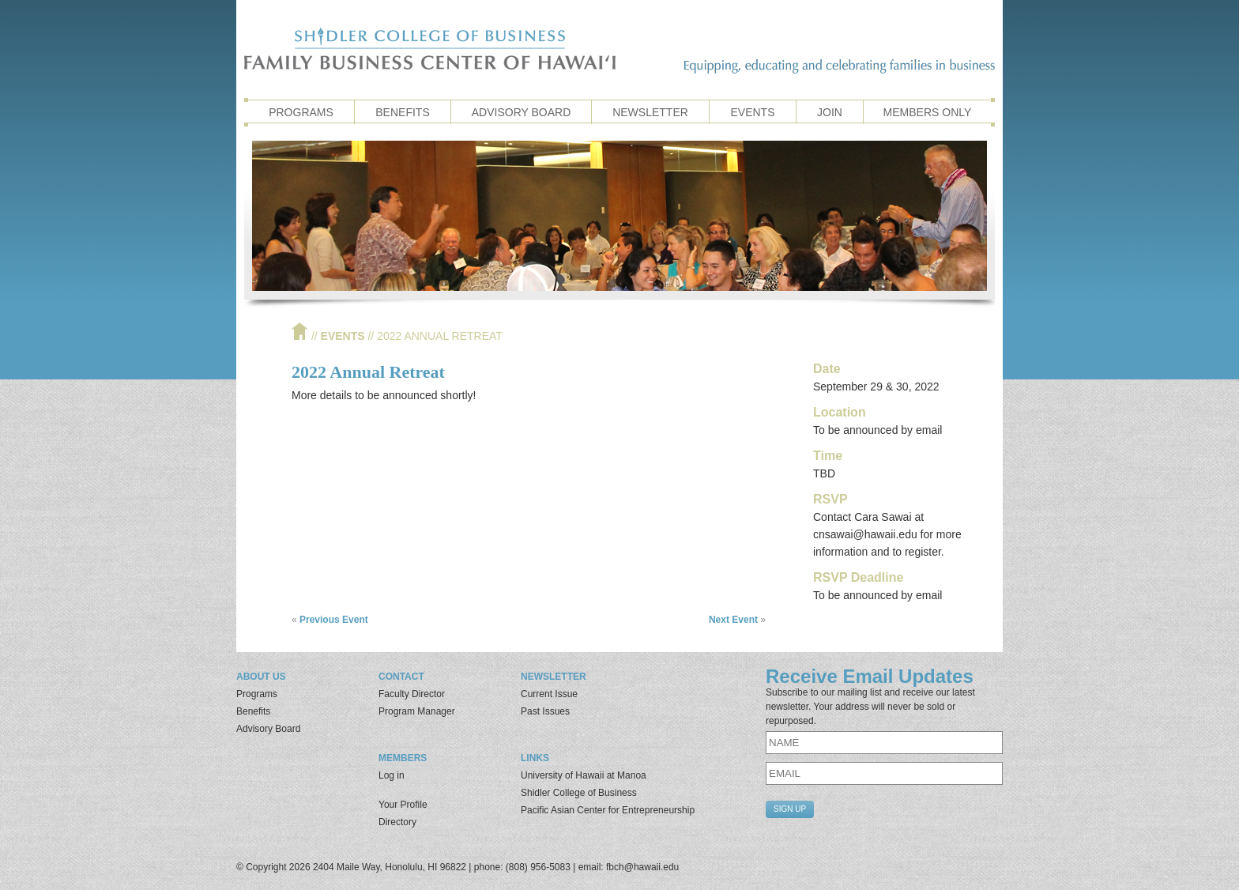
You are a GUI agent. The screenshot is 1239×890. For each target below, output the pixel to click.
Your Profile (402, 804)
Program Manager (416, 711)
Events (752, 112)
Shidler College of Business (579, 792)
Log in (391, 775)
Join (829, 112)
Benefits (402, 112)
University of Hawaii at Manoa (583, 775)
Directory (397, 822)
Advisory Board (521, 112)
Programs (301, 112)
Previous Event (333, 619)
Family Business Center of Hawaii (430, 49)
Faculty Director (411, 694)
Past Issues (545, 711)
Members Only (927, 112)
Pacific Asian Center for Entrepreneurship (608, 810)
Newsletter (650, 112)
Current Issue (549, 694)
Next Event (733, 619)
